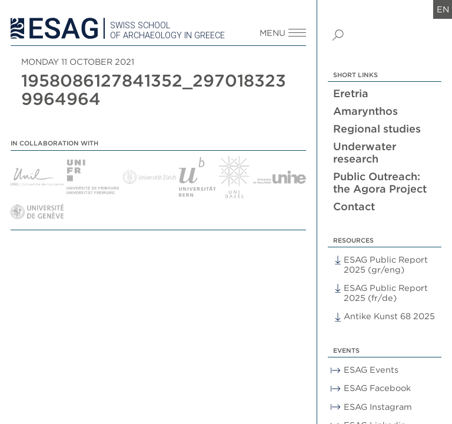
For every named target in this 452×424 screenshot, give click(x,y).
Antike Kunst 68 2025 (389, 316)
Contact (354, 206)
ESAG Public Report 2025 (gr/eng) (386, 264)
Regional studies (377, 128)
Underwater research (364, 152)
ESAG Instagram (378, 407)
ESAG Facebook (377, 388)
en (443, 9)
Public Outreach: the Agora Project (380, 182)
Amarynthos (365, 111)
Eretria (350, 93)
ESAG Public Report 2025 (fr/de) (386, 293)
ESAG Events (371, 370)
